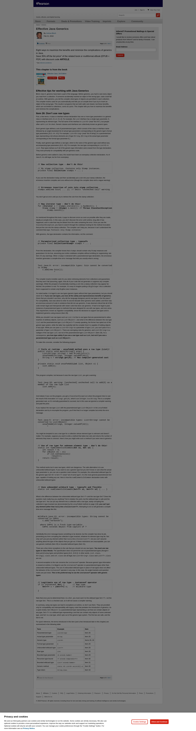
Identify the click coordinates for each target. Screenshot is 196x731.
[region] (98, 722)
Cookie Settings (139, 722)
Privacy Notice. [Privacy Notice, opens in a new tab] (29, 728)
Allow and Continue (159, 722)
